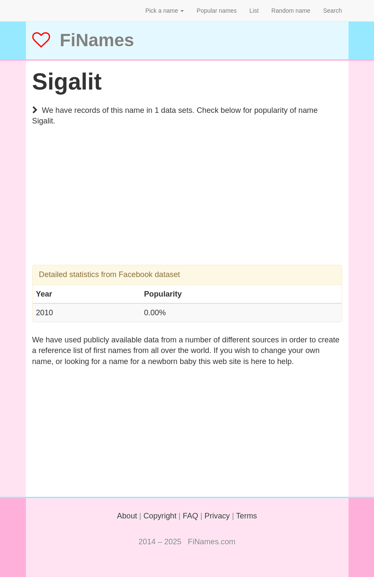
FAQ (190, 516)
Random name (290, 10)
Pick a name (164, 10)
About (127, 516)
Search (332, 10)
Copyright (160, 516)
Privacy (217, 516)
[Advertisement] (187, 205)
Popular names (216, 10)
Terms (246, 516)
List (254, 10)
